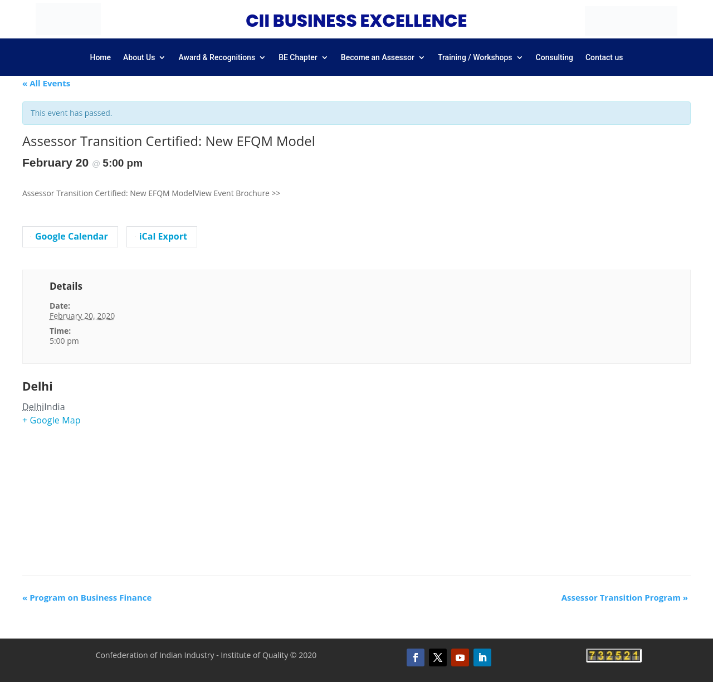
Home (100, 57)
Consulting (554, 57)
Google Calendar (69, 236)
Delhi (37, 386)
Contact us (604, 57)
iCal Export (161, 236)
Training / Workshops (475, 57)
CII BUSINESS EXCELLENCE (356, 20)
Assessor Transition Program (624, 597)
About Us (139, 57)
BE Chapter (298, 57)
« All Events (46, 83)
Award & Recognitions (216, 57)
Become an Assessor (377, 57)
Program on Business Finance (87, 597)
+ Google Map (51, 420)
